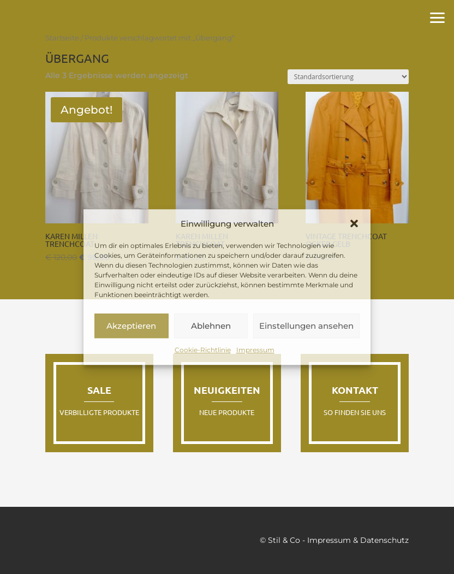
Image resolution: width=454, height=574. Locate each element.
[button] (354, 223)
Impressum (255, 350)
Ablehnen (211, 326)
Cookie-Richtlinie (203, 350)
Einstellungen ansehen (306, 326)
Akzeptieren (131, 326)
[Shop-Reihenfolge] (348, 76)
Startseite (62, 38)
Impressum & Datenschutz (358, 540)
